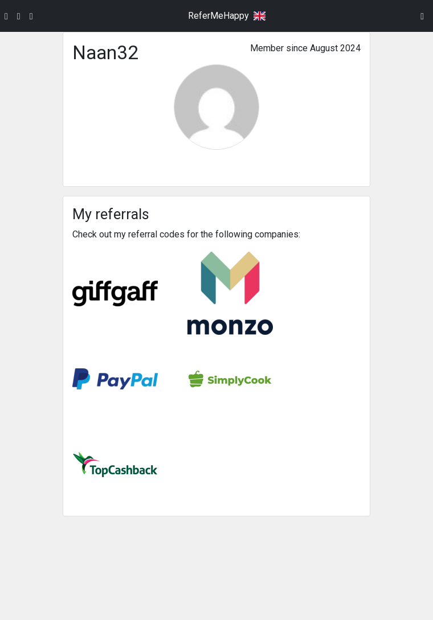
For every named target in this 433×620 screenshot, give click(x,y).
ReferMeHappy (218, 15)
